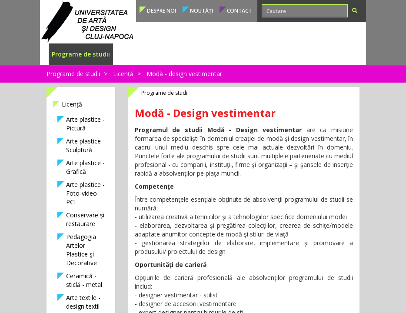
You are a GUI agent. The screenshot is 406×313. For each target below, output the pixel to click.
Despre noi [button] (161, 10)
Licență (123, 74)
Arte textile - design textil (83, 301)
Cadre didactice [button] (206, 54)
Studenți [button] (163, 54)
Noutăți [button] (201, 10)
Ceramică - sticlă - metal (84, 280)
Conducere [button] (334, 54)
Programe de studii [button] (81, 54)
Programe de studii (73, 74)
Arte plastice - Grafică (85, 167)
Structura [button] (297, 54)
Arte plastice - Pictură (85, 123)
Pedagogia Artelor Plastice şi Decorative (81, 250)
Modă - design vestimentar (184, 74)
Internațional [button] (256, 54)
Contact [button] (239, 10)
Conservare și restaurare (85, 219)
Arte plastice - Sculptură (85, 145)
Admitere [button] (130, 54)
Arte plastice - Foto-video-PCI (85, 193)
